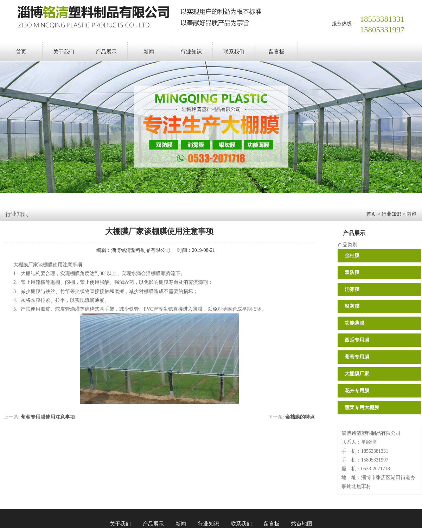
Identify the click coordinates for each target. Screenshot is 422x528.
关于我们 (63, 52)
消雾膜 (352, 289)
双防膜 (352, 272)
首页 (21, 52)
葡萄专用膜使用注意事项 (48, 417)
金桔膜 (352, 255)
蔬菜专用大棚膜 (362, 407)
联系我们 (233, 52)
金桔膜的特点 (300, 417)
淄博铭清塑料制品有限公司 (140, 250)
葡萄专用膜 (357, 357)
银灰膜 (352, 306)
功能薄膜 (354, 323)
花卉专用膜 (357, 390)
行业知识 (191, 52)
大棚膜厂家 (357, 373)
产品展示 (106, 52)
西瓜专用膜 (357, 340)
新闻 (148, 52)
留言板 (276, 52)
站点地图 (301, 524)
